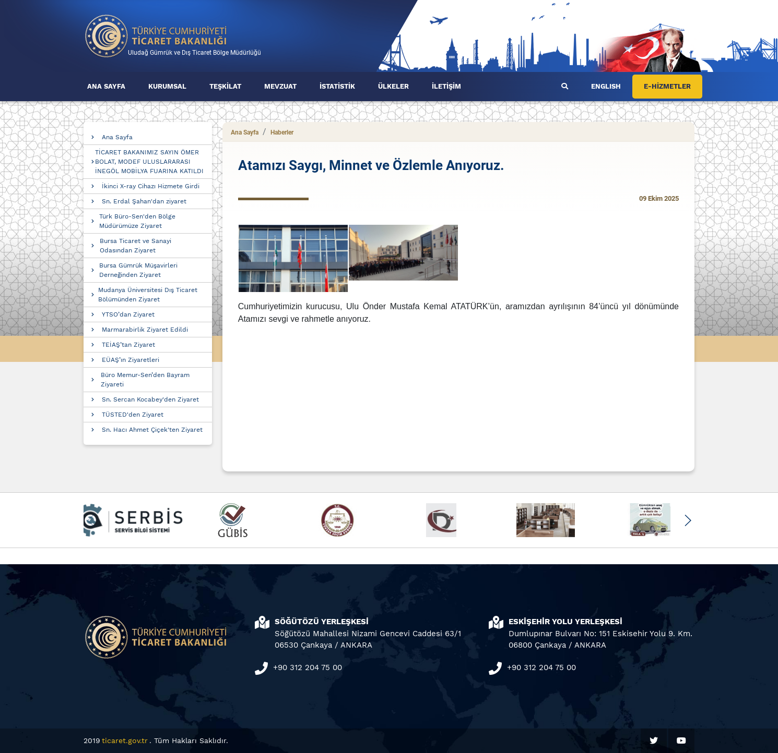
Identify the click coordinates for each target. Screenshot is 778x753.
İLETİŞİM (446, 86)
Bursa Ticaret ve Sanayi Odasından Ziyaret (135, 245)
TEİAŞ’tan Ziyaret (128, 344)
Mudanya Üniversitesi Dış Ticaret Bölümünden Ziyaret (147, 294)
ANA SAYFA (106, 86)
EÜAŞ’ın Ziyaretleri (130, 359)
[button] (687, 520)
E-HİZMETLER (667, 86)
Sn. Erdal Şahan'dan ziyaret (144, 201)
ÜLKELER (393, 86)
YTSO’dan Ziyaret (128, 314)
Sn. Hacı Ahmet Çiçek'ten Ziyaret (152, 429)
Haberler (281, 132)
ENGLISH (606, 86)
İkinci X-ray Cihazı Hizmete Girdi (150, 186)
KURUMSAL (167, 86)
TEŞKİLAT (225, 86)
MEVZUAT (280, 86)
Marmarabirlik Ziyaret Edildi (145, 329)
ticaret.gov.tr (125, 740)
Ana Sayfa (117, 137)
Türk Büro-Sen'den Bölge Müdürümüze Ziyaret (137, 221)
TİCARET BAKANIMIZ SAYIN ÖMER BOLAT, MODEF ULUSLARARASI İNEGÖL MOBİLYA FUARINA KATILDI (149, 162)
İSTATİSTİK (337, 86)
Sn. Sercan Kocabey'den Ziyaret (150, 399)
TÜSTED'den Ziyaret (132, 414)
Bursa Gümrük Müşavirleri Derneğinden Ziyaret (138, 270)
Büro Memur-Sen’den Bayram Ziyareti (145, 379)
